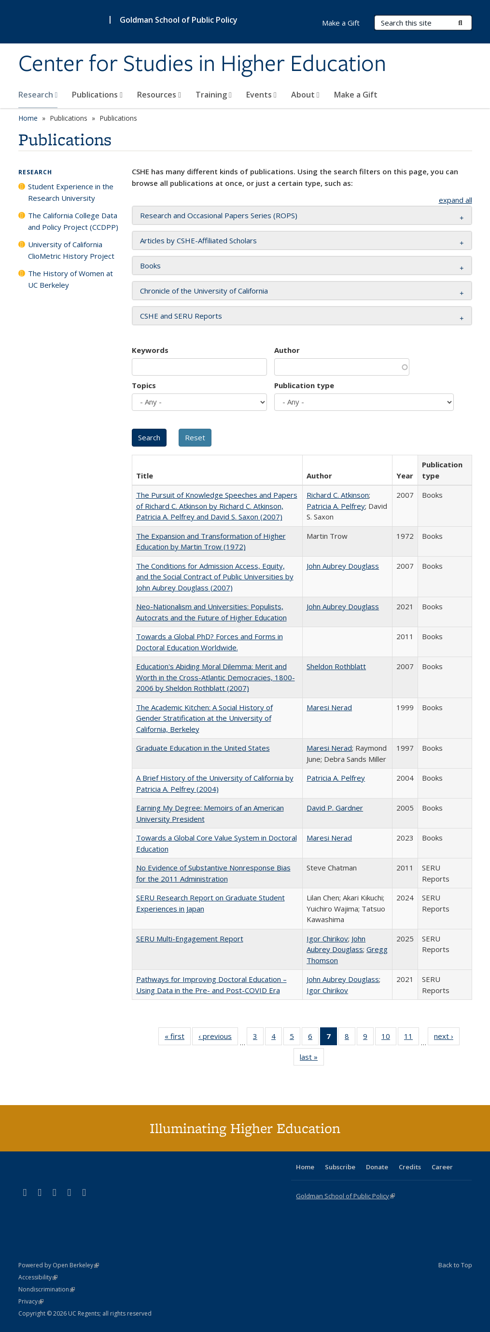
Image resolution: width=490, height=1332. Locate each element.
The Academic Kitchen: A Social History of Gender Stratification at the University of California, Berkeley (204, 718)
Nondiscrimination (46, 1289)
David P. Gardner (335, 808)
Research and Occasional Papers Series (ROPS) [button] (218, 215)
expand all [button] (455, 200)
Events (261, 94)
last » (312, 1059)
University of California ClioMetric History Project (71, 250)
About (305, 94)
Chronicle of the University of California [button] (204, 290)
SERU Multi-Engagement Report (189, 938)
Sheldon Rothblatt (336, 666)
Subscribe (340, 1167)
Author (287, 350)
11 (411, 1038)
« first (178, 1038)
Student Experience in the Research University (70, 192)
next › (447, 1038)
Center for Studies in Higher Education (202, 64)
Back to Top (455, 1265)
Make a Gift (356, 94)
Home (28, 118)
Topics (144, 385)
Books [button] (150, 265)
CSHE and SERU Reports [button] (181, 316)
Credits (410, 1167)
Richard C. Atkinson (338, 495)
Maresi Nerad (329, 707)
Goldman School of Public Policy (179, 19)
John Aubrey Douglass (343, 566)
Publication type (304, 385)
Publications (97, 94)
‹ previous (218, 1038)
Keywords (150, 350)
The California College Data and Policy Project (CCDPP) (73, 221)
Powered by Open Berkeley (58, 1265)
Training (214, 94)
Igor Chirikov (327, 938)
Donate (377, 1167)
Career (442, 1167)
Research (38, 94)
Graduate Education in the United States (203, 748)
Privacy (30, 1301)
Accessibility (37, 1277)
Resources (159, 94)
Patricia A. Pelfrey (336, 506)
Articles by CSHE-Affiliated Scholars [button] (198, 240)
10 (388, 1038)
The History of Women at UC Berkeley (70, 279)
